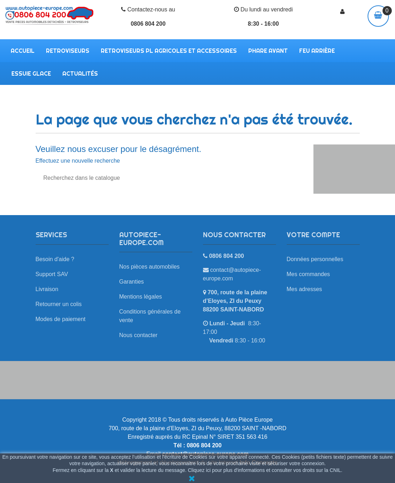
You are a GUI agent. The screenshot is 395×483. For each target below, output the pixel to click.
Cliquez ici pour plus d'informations (226, 470)
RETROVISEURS (67, 50)
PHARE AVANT (268, 50)
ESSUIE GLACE (31, 73)
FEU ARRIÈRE (317, 50)
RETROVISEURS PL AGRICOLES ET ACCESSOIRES (169, 50)
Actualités (80, 73)
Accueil (23, 50)
